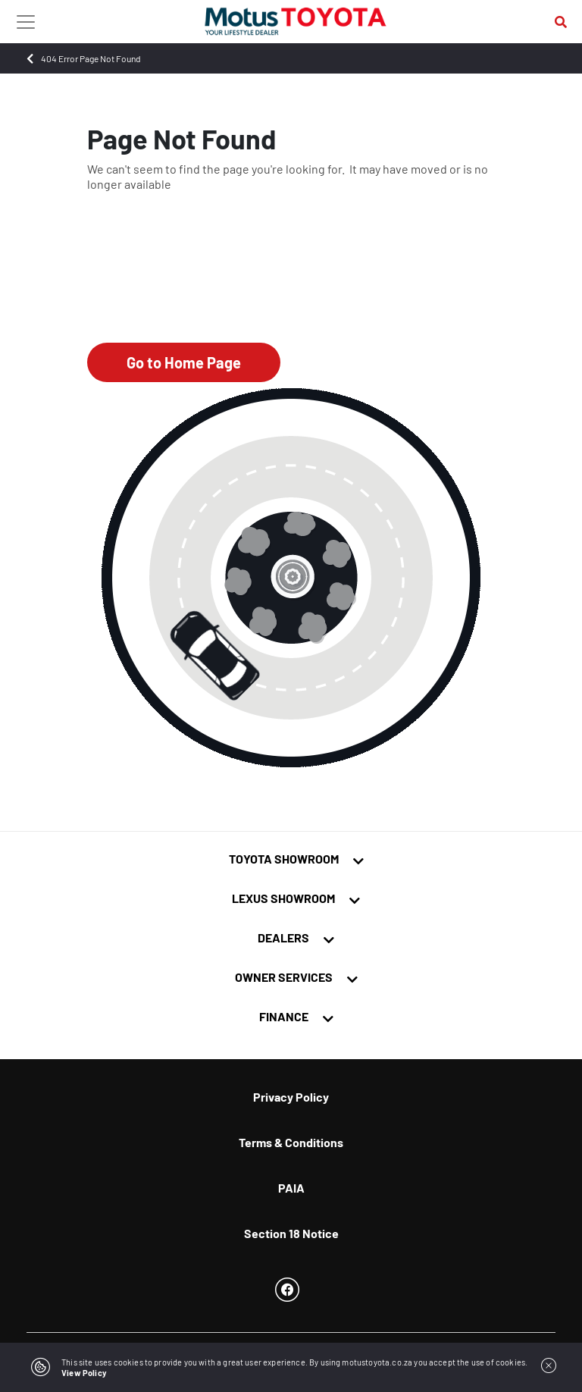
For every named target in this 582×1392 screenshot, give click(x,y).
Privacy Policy (291, 1096)
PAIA (291, 1187)
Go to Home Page (184, 362)
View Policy (84, 1373)
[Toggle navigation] (26, 21)
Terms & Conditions (291, 1142)
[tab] (291, 866)
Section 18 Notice (291, 1233)
